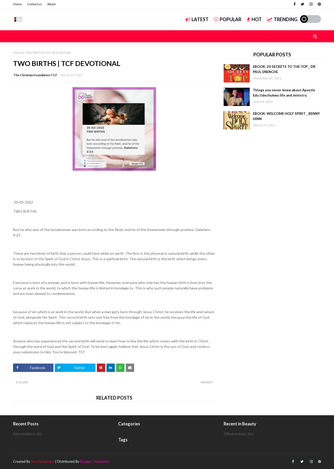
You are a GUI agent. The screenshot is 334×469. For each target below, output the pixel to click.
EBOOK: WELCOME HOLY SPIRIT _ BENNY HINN (286, 116)
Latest (197, 19)
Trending (282, 19)
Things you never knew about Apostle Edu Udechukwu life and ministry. (284, 92)
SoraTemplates (42, 461)
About (51, 4)
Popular (227, 19)
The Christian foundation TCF (35, 75)
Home (17, 4)
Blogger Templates (94, 461)
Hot (254, 19)
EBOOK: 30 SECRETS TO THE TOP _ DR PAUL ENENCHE (284, 69)
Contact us (34, 4)
